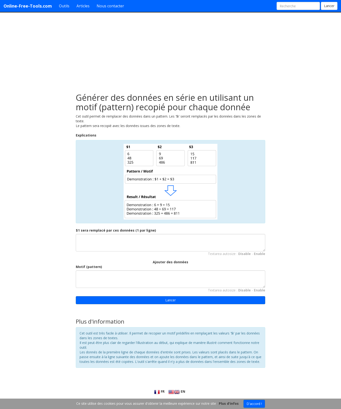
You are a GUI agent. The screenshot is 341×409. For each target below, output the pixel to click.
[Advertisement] (170, 50)
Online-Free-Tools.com (28, 6)
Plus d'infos (229, 403)
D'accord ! (254, 403)
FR (159, 391)
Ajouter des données (170, 262)
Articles (83, 6)
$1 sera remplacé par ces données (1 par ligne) (116, 230)
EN (176, 391)
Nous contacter (110, 6)
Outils (64, 6)
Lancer (329, 6)
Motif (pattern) (89, 266)
